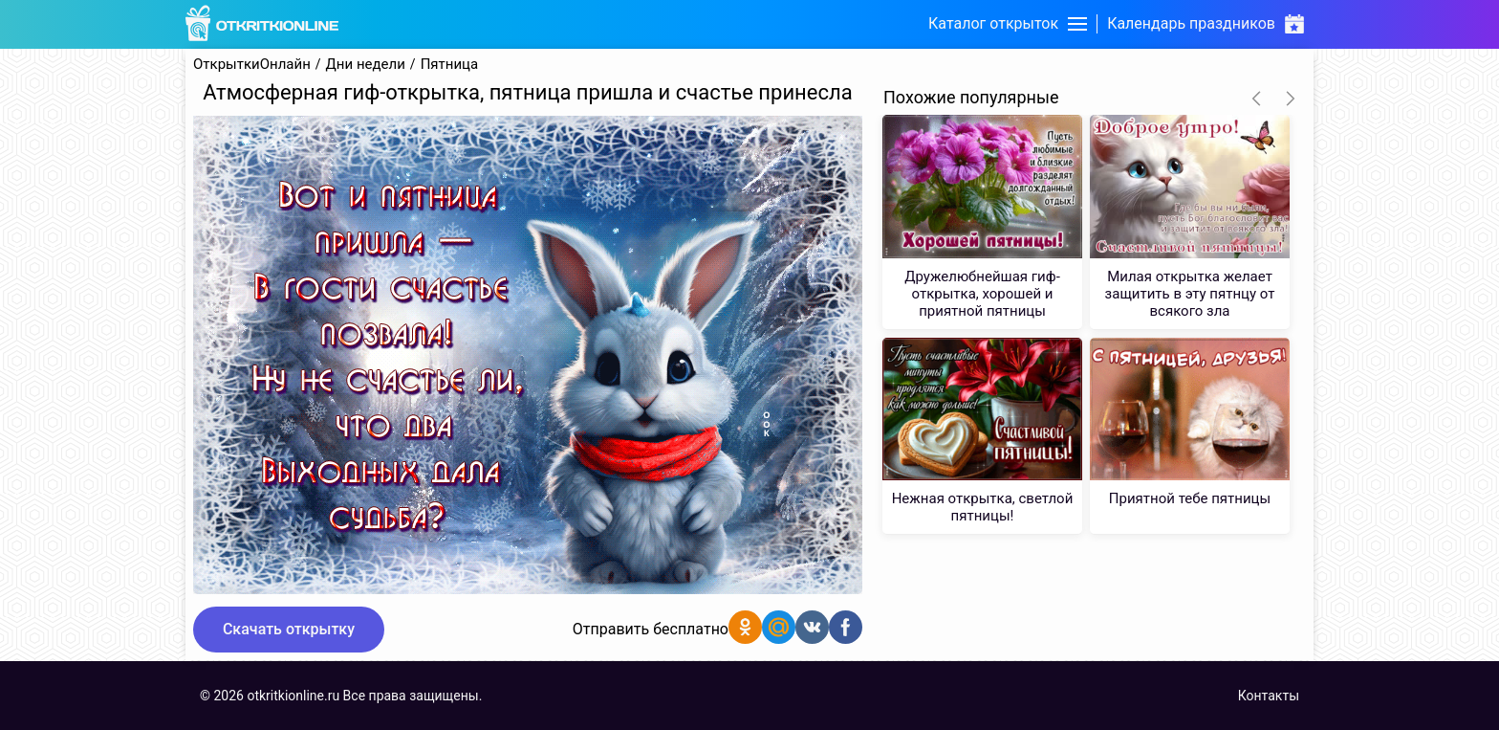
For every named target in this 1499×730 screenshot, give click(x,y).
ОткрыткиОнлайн (252, 64)
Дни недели (365, 64)
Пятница (450, 64)
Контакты (1268, 695)
